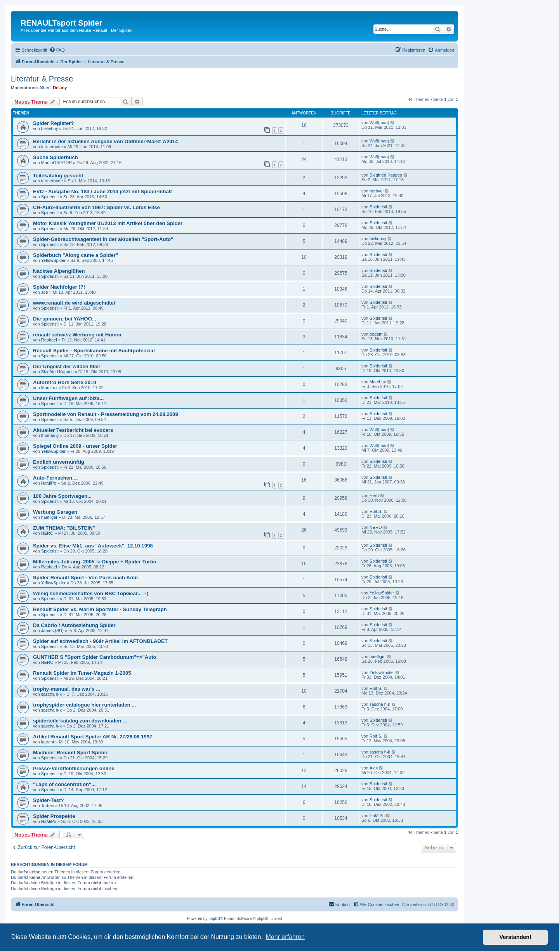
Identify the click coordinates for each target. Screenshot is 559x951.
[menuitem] (57, 50)
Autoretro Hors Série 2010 (64, 382)
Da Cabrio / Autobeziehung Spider (74, 625)
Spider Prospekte (54, 816)
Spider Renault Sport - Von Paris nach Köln (85, 577)
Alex (374, 768)
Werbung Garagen (55, 512)
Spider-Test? (48, 800)
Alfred (44, 87)
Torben (47, 805)
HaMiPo (48, 483)
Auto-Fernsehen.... (55, 478)
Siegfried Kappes (386, 175)
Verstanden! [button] (515, 937)
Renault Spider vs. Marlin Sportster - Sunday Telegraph (100, 609)
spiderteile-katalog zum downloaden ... (80, 721)
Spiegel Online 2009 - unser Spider (75, 446)
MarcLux (49, 387)
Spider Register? (53, 123)
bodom (376, 334)
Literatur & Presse (42, 78)
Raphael (49, 340)
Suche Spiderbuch (55, 157)
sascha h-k (51, 694)
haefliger (49, 517)
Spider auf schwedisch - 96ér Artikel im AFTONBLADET (100, 641)
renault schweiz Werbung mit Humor (77, 335)
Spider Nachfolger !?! (59, 287)
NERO (47, 533)
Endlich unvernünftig (58, 462)
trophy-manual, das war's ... (66, 689)
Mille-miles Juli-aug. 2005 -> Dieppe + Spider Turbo (94, 562)
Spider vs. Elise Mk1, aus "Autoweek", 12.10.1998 (93, 546)
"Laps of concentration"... (64, 784)
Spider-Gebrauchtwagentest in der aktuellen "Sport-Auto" (103, 239)
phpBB (214, 918)
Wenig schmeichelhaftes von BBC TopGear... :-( (90, 593)
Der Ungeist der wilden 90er (67, 366)
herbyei (377, 191)
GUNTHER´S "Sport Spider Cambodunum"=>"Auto (94, 657)
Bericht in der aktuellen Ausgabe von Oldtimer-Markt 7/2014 (105, 141)
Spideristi (50, 196)
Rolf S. (376, 511)
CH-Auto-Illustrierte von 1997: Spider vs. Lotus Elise (96, 207)
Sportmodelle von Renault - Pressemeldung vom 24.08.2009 (105, 414)
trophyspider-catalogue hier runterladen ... (84, 705)
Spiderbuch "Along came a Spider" (75, 255)
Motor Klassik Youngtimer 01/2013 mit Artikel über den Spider (107, 223)
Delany (60, 87)
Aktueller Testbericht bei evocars (73, 430)
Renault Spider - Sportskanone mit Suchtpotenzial (94, 350)
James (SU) (52, 630)
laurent (47, 742)
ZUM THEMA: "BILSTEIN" (64, 528)
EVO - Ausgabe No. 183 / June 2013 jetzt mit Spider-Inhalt (102, 191)
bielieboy (49, 128)
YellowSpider (53, 260)
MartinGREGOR (56, 162)
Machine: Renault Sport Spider (70, 752)
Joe (44, 292)
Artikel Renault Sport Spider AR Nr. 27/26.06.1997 (92, 737)
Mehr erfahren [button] (285, 937)
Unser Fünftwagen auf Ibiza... (68, 398)
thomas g (50, 435)
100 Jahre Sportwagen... (62, 496)
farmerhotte (52, 146)
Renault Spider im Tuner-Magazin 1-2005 (82, 673)
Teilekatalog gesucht (58, 175)
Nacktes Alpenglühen (59, 271)
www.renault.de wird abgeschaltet (74, 303)
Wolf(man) (379, 122)
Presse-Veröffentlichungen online (74, 768)
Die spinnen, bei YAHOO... (64, 319)
